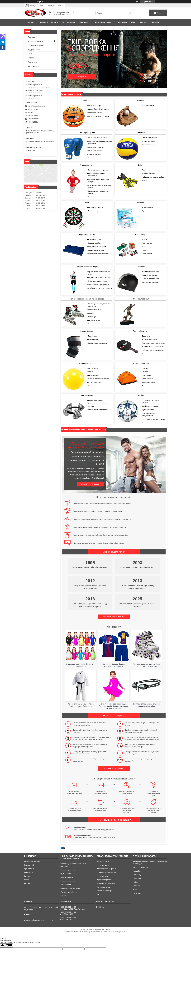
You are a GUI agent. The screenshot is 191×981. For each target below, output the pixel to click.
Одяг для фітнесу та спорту (87, 267)
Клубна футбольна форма (106, 872)
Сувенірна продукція (141, 299)
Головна (30, 22)
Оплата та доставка (102, 22)
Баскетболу (137, 871)
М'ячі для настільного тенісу (152, 347)
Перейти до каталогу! (90, 484)
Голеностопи (92, 336)
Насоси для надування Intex (98, 254)
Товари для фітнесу (87, 363)
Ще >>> (63, 895)
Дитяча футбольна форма (106, 869)
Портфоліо (32, 62)
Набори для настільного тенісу (153, 350)
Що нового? (28, 872)
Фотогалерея (33, 66)
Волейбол (141, 133)
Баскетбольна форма (96, 106)
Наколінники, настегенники (98, 343)
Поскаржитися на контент (98, 932)
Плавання (141, 267)
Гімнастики (137, 878)
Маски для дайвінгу (149, 173)
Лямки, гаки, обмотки (96, 400)
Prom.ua (107, 929)
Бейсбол (140, 101)
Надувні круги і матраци (97, 247)
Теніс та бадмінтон (140, 331)
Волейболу (137, 875)
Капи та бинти (65, 884)
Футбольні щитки (103, 865)
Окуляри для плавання (150, 275)
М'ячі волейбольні (148, 141)
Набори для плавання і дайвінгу (154, 177)
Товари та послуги (47, 22)
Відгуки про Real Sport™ (33, 861)
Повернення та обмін (125, 22)
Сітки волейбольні (148, 145)
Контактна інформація (113, 769)
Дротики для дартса (95, 207)
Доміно (144, 239)
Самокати (91, 313)
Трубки (144, 180)
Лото (144, 247)
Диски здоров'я (93, 375)
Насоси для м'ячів (103, 887)
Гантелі (91, 372)
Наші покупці (29, 865)
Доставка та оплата (36, 45)
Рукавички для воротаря (106, 883)
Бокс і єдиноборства (87, 133)
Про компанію (68, 22)
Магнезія (140, 202)
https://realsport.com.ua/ (36, 106)
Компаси (145, 368)
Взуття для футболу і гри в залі (153, 419)
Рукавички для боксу (68, 870)
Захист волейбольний (150, 138)
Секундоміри (146, 375)
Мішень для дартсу (95, 211)
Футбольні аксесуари (104, 891)
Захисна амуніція (94, 154)
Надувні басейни (94, 243)
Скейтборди (92, 317)
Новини (31, 58)
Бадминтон (146, 336)
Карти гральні (147, 243)
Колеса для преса (94, 382)
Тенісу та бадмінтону (140, 867)
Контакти (84, 22)
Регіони (155, 22)
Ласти (144, 170)
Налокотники (93, 339)
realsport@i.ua (33, 109)
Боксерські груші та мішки (97, 138)
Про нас (31, 37)
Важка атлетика (87, 395)
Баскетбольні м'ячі (95, 113)
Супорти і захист (86, 331)
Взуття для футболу (104, 880)
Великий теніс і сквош (150, 339)
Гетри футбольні (103, 861)
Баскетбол (87, 101)
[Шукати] (130, 13)
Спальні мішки (147, 379)
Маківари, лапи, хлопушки (70, 888)
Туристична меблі (148, 382)
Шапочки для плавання (150, 279)
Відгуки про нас (34, 49)
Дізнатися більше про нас (114, 617)
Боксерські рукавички (96, 147)
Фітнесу (135, 889)
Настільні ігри (140, 235)
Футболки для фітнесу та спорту (100, 288)
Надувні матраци (94, 239)
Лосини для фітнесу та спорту (99, 277)
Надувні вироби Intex (87, 235)
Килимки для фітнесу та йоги (99, 379)
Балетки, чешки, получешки (98, 170)
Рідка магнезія (147, 207)
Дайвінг (141, 165)
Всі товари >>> (138, 893)
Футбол (141, 395)
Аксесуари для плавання (151, 282)
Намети (145, 372)
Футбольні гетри (148, 410)
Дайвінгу (136, 882)
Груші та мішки (65, 873)
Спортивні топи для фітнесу (98, 285)
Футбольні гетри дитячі (150, 406)
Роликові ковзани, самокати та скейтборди (87, 299)
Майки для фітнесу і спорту (98, 281)
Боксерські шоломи (95, 151)
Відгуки (143, 22)
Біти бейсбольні (148, 106)
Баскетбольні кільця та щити (98, 116)
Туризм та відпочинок (140, 363)
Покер (144, 250)
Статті (30, 54)
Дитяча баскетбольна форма (98, 109)
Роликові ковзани (94, 310)
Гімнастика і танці (87, 165)
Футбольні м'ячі (102, 876)
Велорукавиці (93, 368)
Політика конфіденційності (118, 932)
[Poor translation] (9, 945)
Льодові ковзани (94, 320)
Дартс (87, 202)
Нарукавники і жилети (96, 250)
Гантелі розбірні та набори (98, 410)
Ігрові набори (147, 254)
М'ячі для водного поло (150, 272)
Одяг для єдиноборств (68, 892)
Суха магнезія (147, 211)
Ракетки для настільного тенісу (153, 343)
